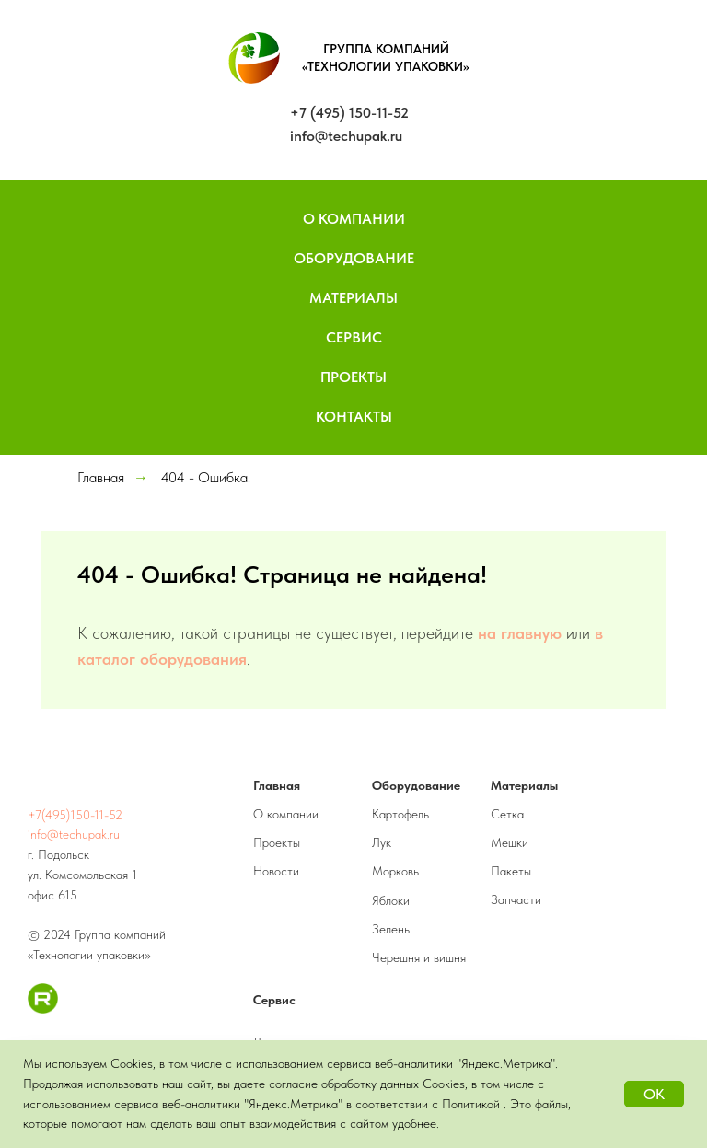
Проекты (353, 377)
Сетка (507, 813)
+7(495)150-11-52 (75, 814)
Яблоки (391, 900)
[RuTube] (43, 1008)
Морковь (395, 871)
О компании (286, 813)
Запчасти (516, 899)
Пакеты (511, 871)
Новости (276, 871)
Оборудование (354, 258)
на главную (520, 633)
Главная (100, 477)
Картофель (400, 813)
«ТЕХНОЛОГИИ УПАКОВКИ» (385, 66)
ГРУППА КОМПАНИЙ (386, 48)
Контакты (354, 416)
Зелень (391, 929)
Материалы (353, 298)
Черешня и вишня (419, 957)
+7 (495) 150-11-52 (349, 113)
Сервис (354, 337)
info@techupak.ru (346, 136)
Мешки (509, 842)
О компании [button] (354, 218)
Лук (381, 842)
